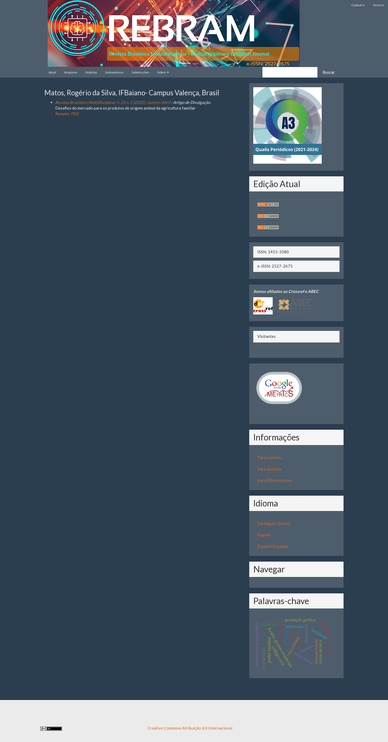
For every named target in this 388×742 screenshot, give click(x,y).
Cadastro (358, 5)
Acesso (378, 5)
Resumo (62, 113)
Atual (52, 72)
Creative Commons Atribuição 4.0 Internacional (189, 728)
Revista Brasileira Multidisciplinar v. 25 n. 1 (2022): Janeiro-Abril (112, 102)
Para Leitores (269, 457)
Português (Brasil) (273, 523)
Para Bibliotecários (274, 480)
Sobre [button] (163, 72)
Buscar (329, 72)
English (264, 534)
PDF (75, 113)
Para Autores (269, 469)
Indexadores (114, 72)
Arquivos (70, 72)
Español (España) (272, 546)
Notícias (91, 72)
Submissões (140, 72)
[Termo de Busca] (289, 72)
